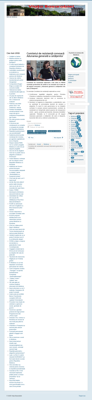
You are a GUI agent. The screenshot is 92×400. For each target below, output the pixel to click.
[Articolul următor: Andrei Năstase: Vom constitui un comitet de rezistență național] (58, 137)
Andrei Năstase (76, 138)
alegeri (73, 142)
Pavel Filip (74, 130)
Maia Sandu (74, 136)
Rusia (72, 122)
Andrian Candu (75, 152)
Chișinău (71, 76)
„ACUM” (73, 132)
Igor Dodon (74, 120)
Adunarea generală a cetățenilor (37, 133)
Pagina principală (73, 74)
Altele (70, 82)
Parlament (74, 144)
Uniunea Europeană (77, 159)
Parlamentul (74, 146)
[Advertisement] (46, 34)
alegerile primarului (40, 131)
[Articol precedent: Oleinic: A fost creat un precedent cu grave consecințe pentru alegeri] (31, 137)
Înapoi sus (82, 396)
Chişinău (30, 131)
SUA (72, 154)
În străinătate (72, 80)
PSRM (73, 126)
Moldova (37, 125)
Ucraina (73, 124)
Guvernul (74, 128)
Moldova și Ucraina (77, 155)
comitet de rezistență (54, 131)
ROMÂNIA (74, 134)
